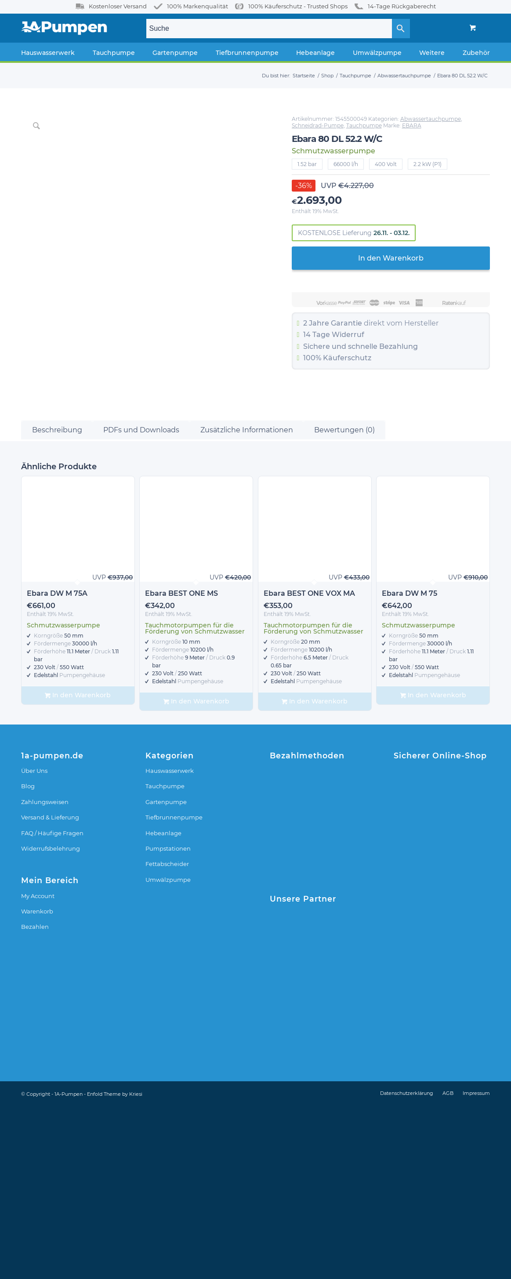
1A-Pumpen (68, 1266)
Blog (28, 958)
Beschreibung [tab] (57, 602)
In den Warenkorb (391, 258)
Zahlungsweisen (45, 974)
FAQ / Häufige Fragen (52, 1005)
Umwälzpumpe (168, 1051)
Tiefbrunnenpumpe (174, 989)
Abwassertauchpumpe (430, 119)
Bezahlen (35, 1098)
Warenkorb (37, 1083)
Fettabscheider (167, 1036)
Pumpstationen (168, 1020)
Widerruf (348, 334)
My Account (37, 1068)
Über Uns (34, 942)
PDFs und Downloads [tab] (141, 602)
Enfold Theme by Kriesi (114, 1266)
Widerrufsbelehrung (50, 1020)
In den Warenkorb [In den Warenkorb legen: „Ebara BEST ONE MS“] (196, 874)
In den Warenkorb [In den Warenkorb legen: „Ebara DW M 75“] (433, 867)
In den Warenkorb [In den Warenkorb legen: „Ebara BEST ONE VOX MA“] (315, 874)
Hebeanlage (163, 1005)
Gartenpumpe (166, 974)
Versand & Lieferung (50, 989)
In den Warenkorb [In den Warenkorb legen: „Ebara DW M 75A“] (78, 867)
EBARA (411, 125)
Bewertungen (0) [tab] (344, 602)
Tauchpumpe (364, 125)
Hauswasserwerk (169, 942)
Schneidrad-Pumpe (318, 125)
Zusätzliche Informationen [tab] (246, 602)
